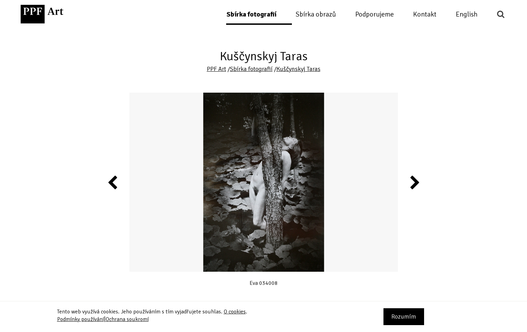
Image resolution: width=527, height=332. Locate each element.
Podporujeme (374, 14)
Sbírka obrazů (316, 14)
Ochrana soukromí (127, 319)
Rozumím (403, 316)
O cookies (235, 311)
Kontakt (424, 14)
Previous (113, 182)
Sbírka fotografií (251, 14)
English (466, 14)
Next (414, 182)
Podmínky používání (80, 319)
